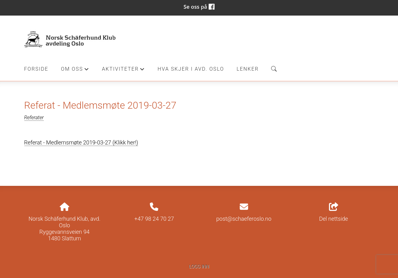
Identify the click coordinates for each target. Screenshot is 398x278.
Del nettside (333, 212)
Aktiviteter (123, 70)
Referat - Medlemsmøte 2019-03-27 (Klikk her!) (81, 142)
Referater (34, 117)
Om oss (75, 70)
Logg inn (199, 266)
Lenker (248, 69)
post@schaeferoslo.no (243, 218)
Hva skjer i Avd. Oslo (191, 69)
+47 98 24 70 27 (154, 218)
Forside (36, 69)
